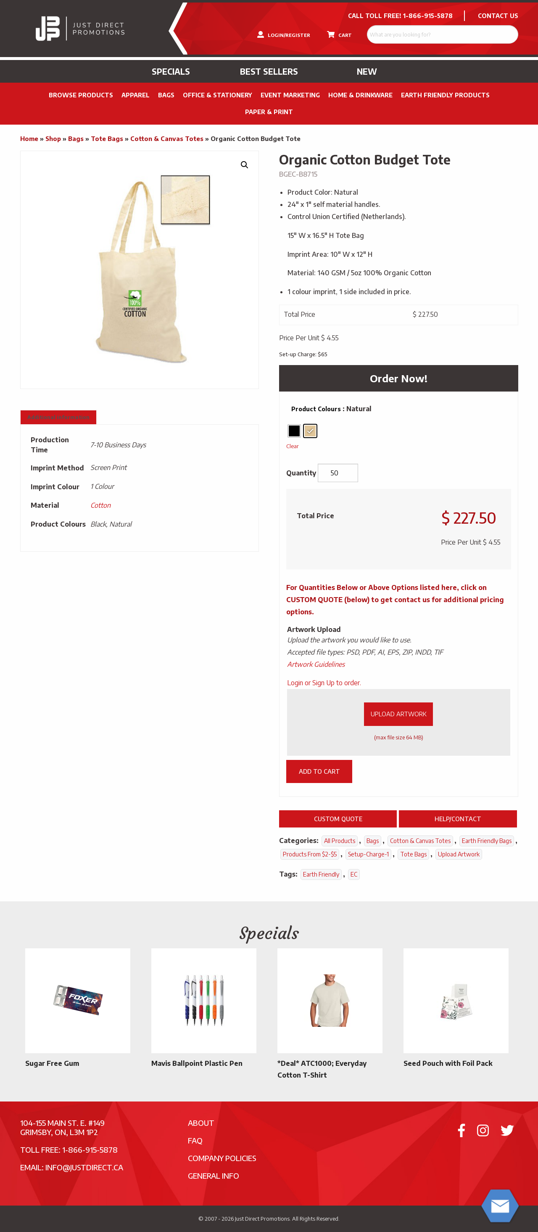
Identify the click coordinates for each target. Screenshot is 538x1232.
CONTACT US (498, 15)
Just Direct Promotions (262, 1218)
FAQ (195, 1140)
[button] (244, 164)
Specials (171, 71)
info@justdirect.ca (84, 1167)
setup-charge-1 (368, 854)
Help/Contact (458, 818)
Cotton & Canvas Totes (166, 138)
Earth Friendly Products (445, 95)
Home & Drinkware (360, 95)
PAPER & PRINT (269, 111)
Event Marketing (290, 95)
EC (354, 874)
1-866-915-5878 (428, 15)
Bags (166, 95)
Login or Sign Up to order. (324, 683)
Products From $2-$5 (310, 854)
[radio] (294, 431)
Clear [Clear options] (292, 445)
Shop (53, 138)
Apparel (135, 95)
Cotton (100, 505)
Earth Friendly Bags (487, 840)
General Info (213, 1175)
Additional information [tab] (58, 417)
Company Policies (222, 1158)
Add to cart (319, 771)
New (367, 71)
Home (29, 138)
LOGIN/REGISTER (283, 34)
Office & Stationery (217, 95)
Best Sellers (269, 71)
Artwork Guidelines (316, 664)
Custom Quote (338, 818)
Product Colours (316, 408)
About (201, 1123)
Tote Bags (107, 138)
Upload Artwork (399, 714)
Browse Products (81, 95)
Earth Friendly (321, 874)
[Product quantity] (338, 473)
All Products (339, 840)
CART (339, 34)
